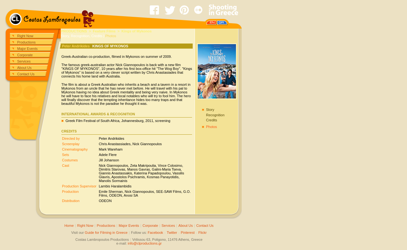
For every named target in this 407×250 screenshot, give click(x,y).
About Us (24, 68)
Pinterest (188, 232)
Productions (26, 42)
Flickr (202, 232)
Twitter (172, 232)
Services (24, 61)
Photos (110, 36)
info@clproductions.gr (145, 243)
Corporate (25, 55)
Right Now (25, 36)
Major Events (27, 49)
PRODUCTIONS (74, 31)
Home (68, 225)
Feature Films (104, 31)
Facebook (155, 232)
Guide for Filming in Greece (106, 232)
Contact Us (25, 74)
